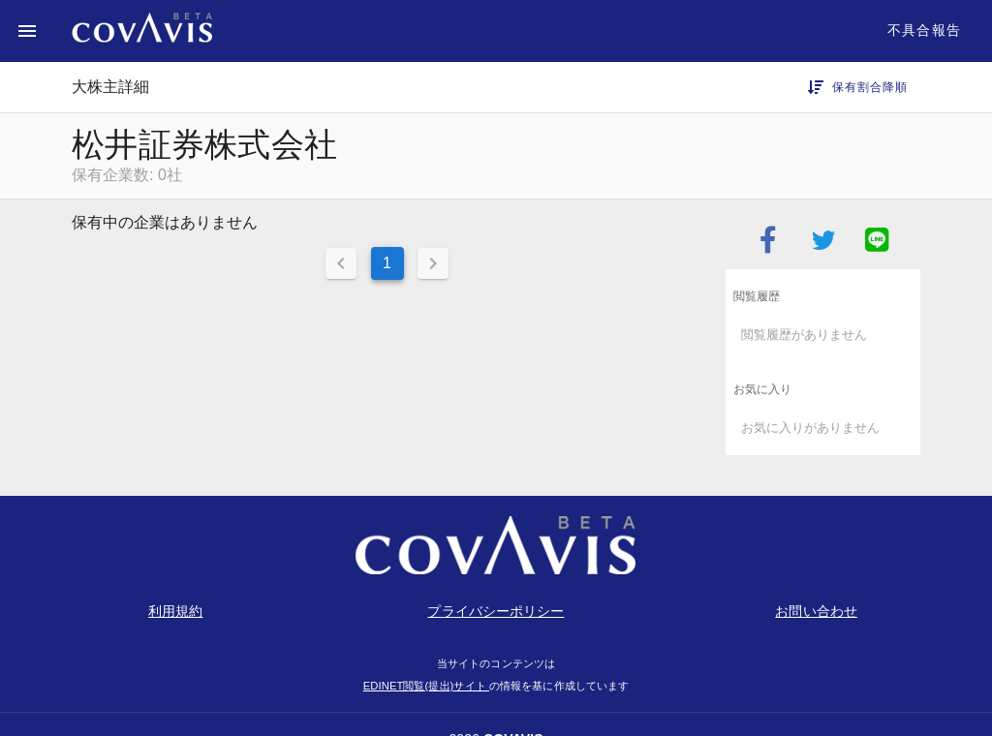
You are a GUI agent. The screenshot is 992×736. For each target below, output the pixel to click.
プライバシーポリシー (495, 611)
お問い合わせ (816, 611)
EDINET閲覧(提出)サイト (426, 685)
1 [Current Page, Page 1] (387, 263)
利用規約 (175, 611)
